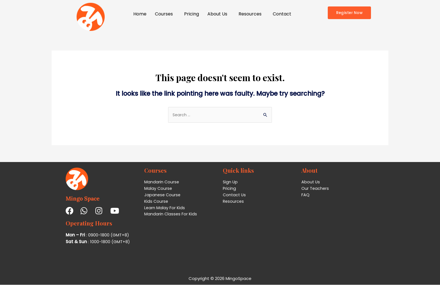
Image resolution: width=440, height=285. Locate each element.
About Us (217, 14)
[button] (165, 14)
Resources (250, 14)
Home (139, 14)
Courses (164, 14)
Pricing (191, 14)
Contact (282, 14)
